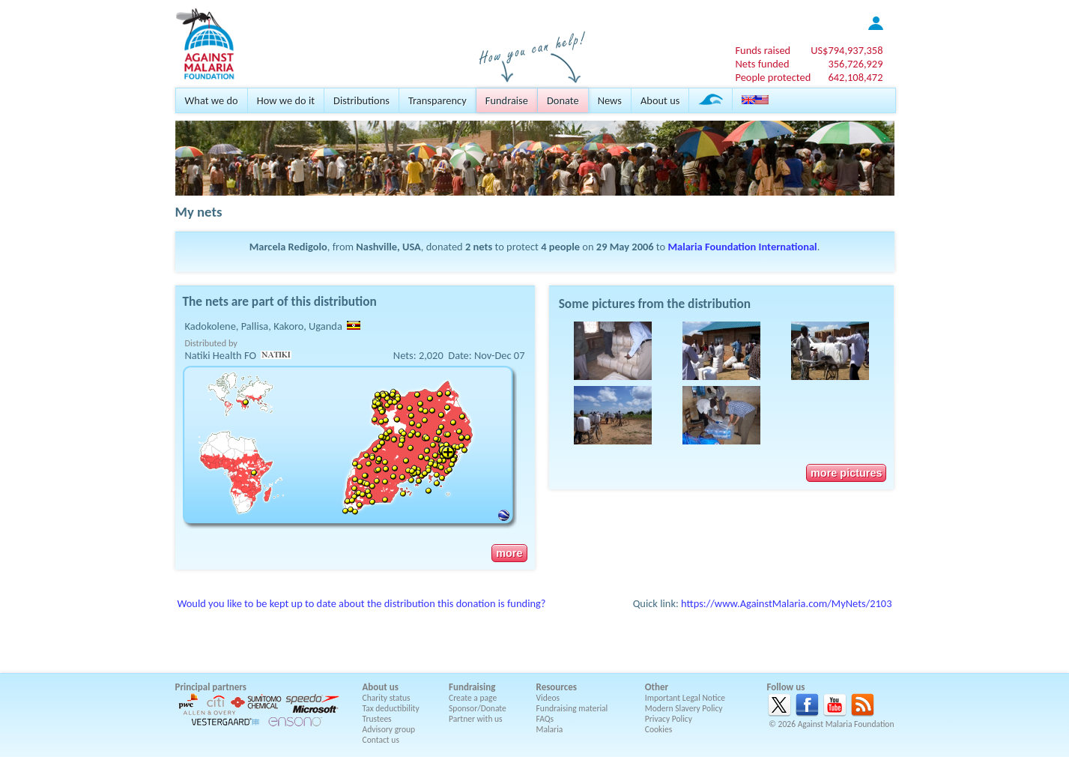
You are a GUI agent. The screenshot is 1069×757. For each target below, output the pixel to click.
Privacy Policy (668, 719)
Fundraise (506, 100)
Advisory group (389, 729)
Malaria (549, 729)
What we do (211, 100)
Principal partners (210, 687)
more (509, 553)
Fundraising (472, 687)
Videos (548, 698)
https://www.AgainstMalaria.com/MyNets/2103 (786, 603)
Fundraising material (572, 708)
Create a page (473, 698)
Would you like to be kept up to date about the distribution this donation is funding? (362, 603)
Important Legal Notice (685, 698)
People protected (773, 77)
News (610, 100)
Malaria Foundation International (742, 246)
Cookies (659, 729)
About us (660, 100)
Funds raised (762, 50)
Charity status (387, 698)
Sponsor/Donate (477, 708)
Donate (563, 100)
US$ (846, 50)
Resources (556, 687)
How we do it (286, 100)
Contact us (381, 740)
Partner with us (476, 719)
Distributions (361, 100)
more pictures (846, 473)
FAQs (545, 719)
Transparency (437, 100)
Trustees (377, 719)
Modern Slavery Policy (684, 708)
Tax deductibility (391, 708)
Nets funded (762, 63)
